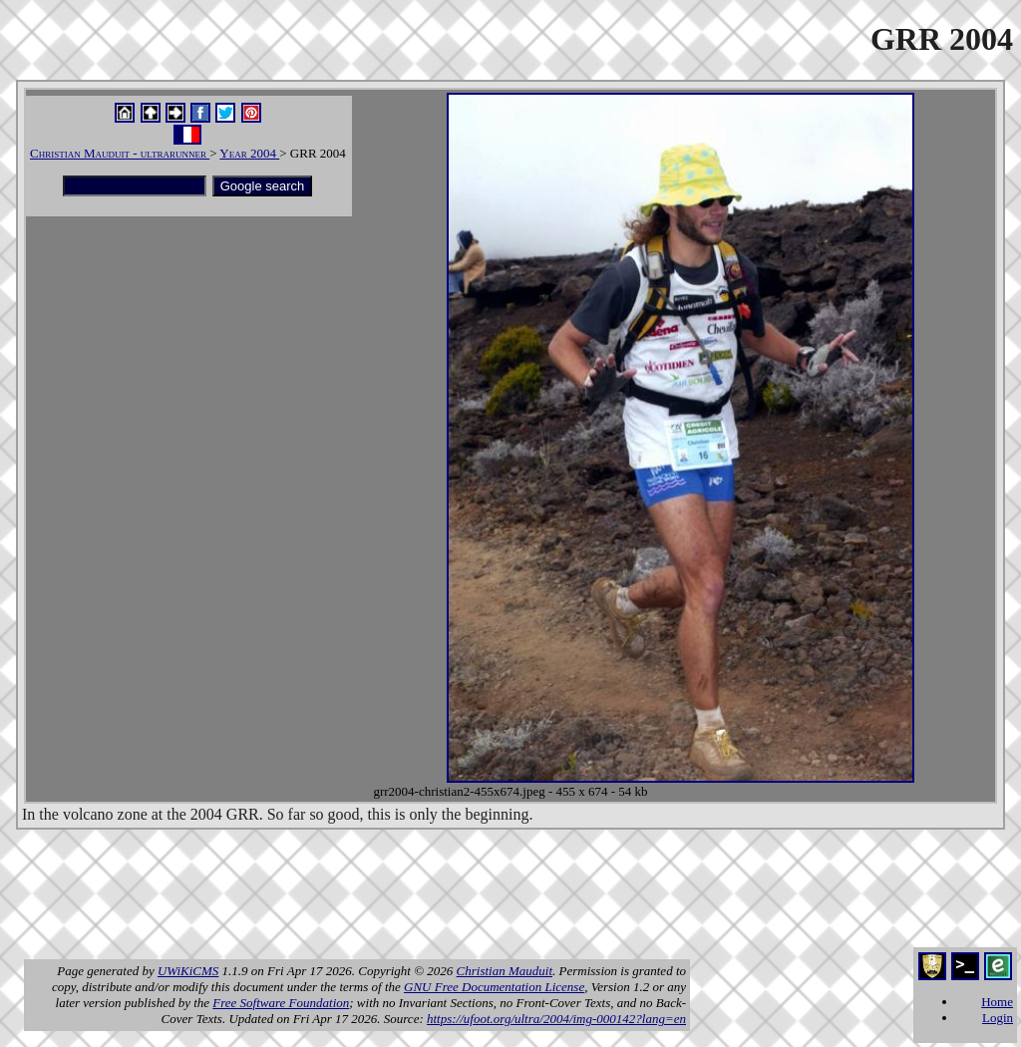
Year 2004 (249, 153)
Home (997, 1001)
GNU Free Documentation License (494, 986)
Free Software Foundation (280, 1002)
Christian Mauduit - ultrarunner (119, 153)
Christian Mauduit (504, 970)
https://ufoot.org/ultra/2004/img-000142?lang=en (556, 1018)
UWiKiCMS (188, 970)
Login (997, 1017)
